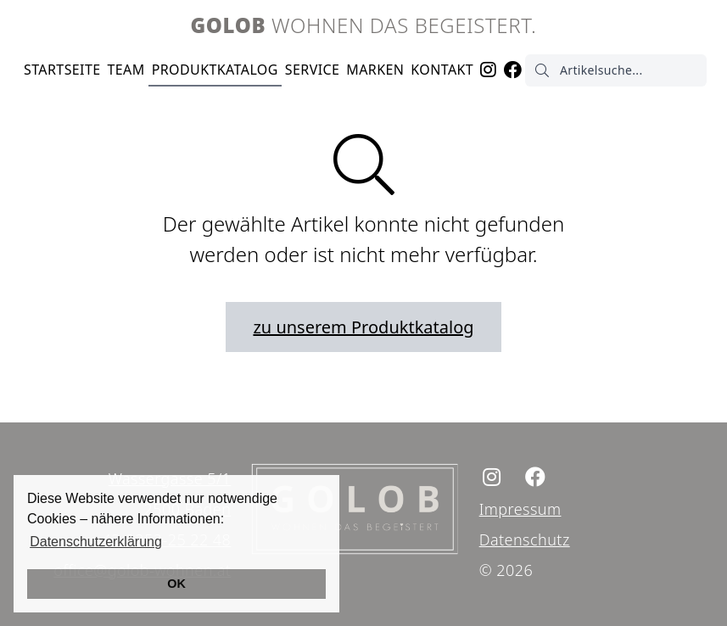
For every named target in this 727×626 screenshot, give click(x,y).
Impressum (520, 509)
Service (312, 69)
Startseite (62, 69)
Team (126, 69)
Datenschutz (524, 539)
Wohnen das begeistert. (364, 25)
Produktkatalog (215, 69)
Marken (375, 69)
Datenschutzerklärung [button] (96, 541)
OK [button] (176, 583)
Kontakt (442, 69)
